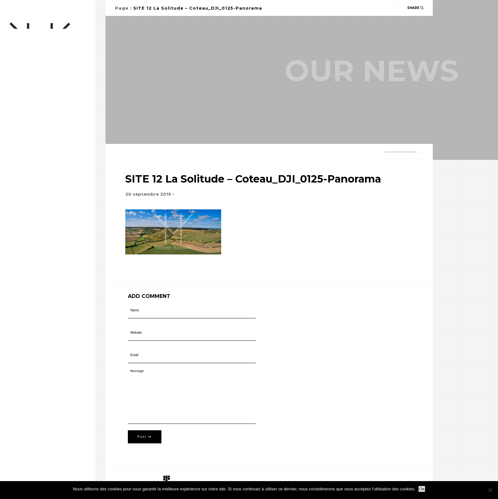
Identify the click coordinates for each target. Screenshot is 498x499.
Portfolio (22, 127)
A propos (21, 165)
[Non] (490, 490)
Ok (421, 489)
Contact (20, 140)
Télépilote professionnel (41, 153)
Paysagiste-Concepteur (38, 114)
